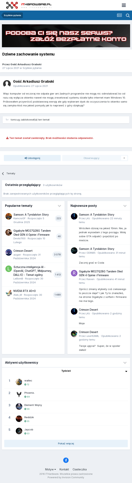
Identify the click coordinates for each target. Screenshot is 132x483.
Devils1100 (19, 238)
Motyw (50, 469)
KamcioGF (19, 218)
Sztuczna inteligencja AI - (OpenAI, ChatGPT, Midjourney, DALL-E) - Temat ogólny (32, 271)
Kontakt (64, 469)
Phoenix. (29, 392)
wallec (28, 380)
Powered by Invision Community (66, 477)
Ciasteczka (80, 469)
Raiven (90, 279)
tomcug (15, 119)
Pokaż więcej (66, 443)
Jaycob (28, 429)
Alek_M (17, 294)
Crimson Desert (22, 250)
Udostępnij (32, 158)
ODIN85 (90, 252)
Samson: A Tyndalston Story (31, 214)
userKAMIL (92, 335)
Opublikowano (30, 85)
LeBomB (18, 278)
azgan (17, 254)
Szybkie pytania (32, 67)
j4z (88, 218)
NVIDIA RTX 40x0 (24, 290)
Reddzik (29, 417)
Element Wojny (33, 404)
